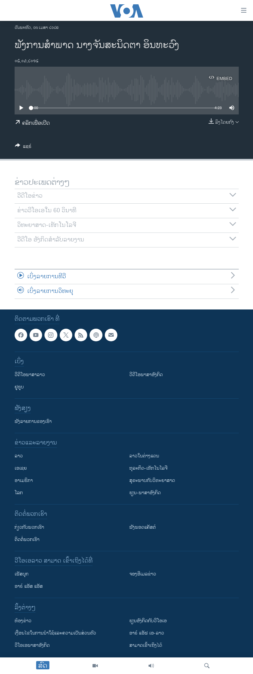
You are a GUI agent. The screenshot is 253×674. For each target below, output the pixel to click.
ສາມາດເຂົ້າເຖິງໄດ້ (145, 645)
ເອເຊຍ (21, 468)
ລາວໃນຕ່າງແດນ (144, 455)
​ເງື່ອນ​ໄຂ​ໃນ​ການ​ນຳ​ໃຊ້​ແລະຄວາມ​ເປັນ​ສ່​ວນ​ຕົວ (55, 633)
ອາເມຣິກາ (24, 480)
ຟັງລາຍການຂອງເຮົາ (33, 421)
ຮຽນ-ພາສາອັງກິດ (145, 492)
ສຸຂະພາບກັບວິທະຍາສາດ (152, 480)
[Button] (23, 147)
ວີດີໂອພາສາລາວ (30, 374)
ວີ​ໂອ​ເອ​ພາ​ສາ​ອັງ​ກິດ (32, 645)
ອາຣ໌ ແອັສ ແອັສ (29, 586)
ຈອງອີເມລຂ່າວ (142, 574)
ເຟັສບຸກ (22, 574)
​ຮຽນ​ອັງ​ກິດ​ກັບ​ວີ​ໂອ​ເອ (148, 620)
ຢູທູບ (19, 386)
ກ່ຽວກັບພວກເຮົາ (29, 527)
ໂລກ (19, 492)
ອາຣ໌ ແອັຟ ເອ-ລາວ (146, 633)
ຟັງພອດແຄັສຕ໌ (142, 527)
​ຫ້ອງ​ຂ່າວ (23, 620)
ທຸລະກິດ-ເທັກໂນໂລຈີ (148, 468)
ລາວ (19, 455)
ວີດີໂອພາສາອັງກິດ (146, 374)
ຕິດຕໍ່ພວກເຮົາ (27, 539)
